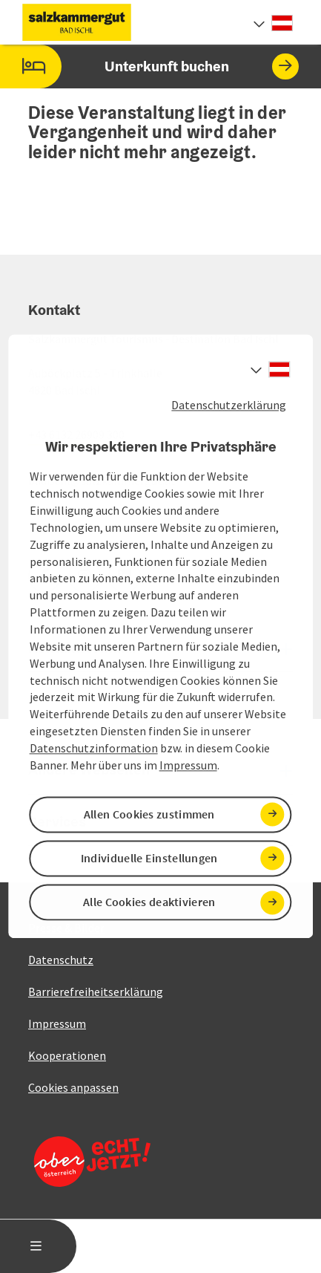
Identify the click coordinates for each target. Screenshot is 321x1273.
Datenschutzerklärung (228, 404)
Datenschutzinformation (94, 747)
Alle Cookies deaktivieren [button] (149, 902)
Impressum (188, 765)
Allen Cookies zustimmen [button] (149, 814)
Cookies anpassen (73, 1087)
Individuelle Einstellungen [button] (149, 857)
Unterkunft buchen (149, 66)
